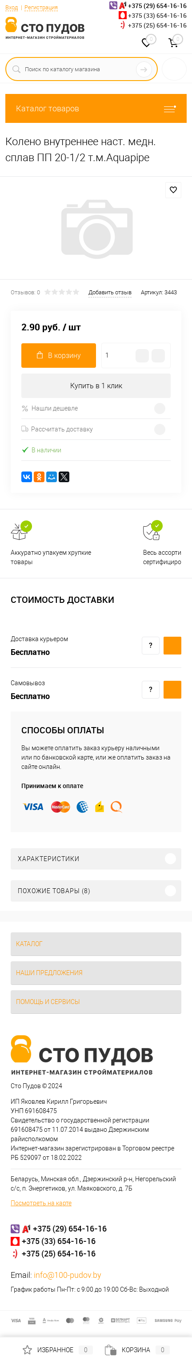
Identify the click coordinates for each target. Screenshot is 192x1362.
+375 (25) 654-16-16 (157, 25)
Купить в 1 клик (96, 386)
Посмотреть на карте (41, 1203)
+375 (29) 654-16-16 (70, 1228)
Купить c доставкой (172, 646)
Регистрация (41, 7)
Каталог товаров (96, 108)
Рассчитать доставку (57, 429)
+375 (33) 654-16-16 (157, 15)
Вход (11, 7)
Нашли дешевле (49, 408)
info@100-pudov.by (67, 1275)
